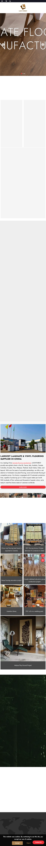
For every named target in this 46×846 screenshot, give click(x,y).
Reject (29, 843)
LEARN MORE (23, 487)
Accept (17, 843)
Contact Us (38, 842)
